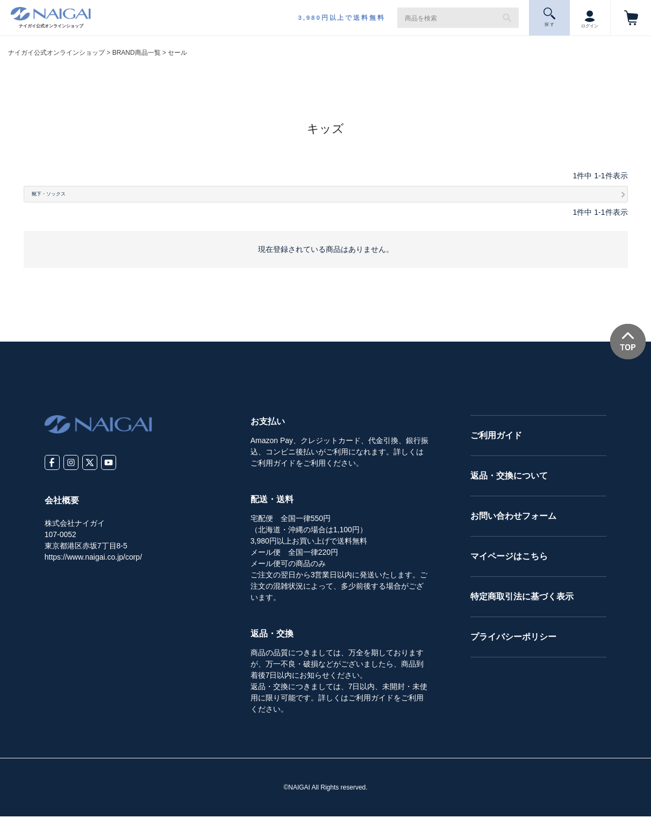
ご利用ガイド (496, 436)
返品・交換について (509, 477)
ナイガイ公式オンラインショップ (56, 52)
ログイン (589, 17)
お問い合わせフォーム (513, 517)
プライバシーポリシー (513, 638)
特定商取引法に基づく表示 (522, 598)
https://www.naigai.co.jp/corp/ (93, 558)
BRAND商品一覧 (136, 52)
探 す (549, 17)
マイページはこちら (509, 557)
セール (177, 52)
